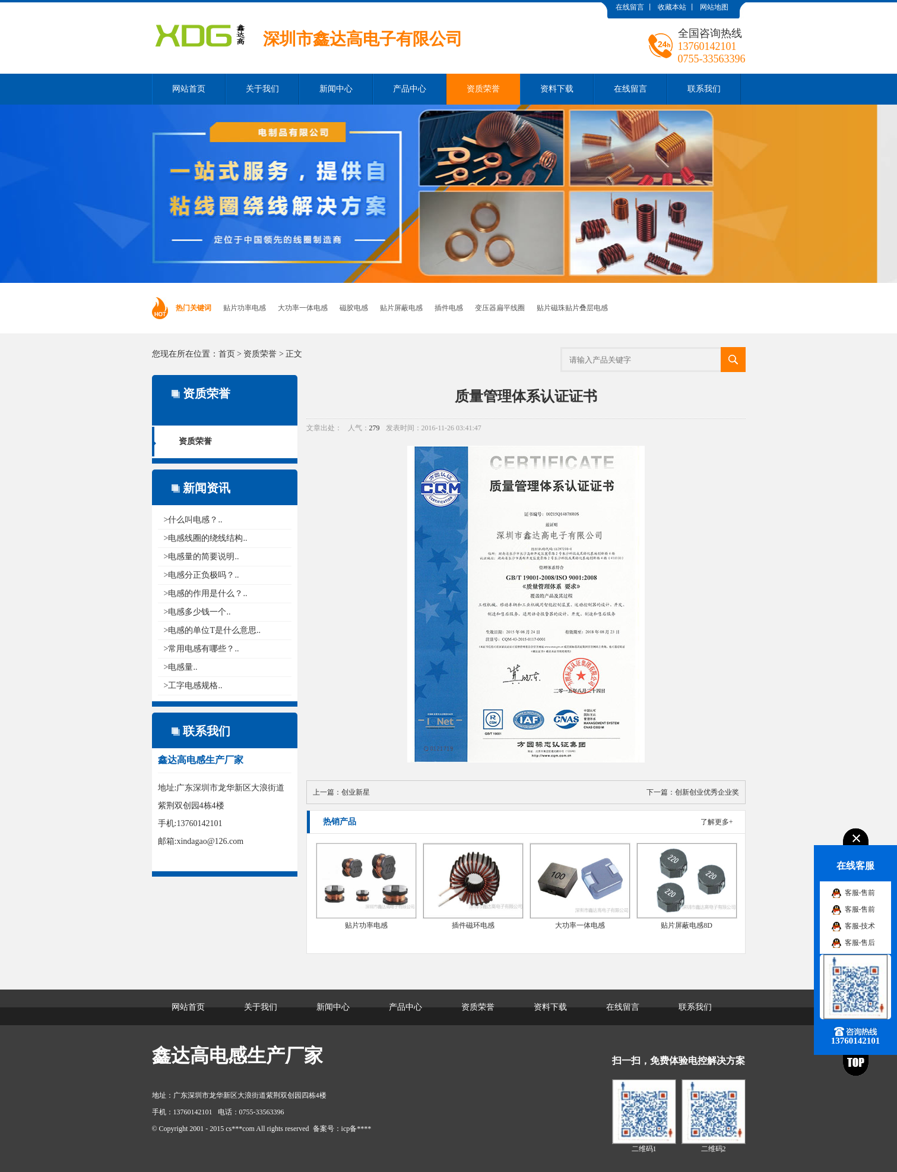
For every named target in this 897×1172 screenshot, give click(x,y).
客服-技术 (860, 926)
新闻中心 (336, 88)
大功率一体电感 (303, 308)
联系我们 (704, 88)
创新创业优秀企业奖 (707, 792)
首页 (226, 353)
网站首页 (188, 88)
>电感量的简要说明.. (201, 556)
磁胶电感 (354, 308)
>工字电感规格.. (193, 685)
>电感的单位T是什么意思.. (212, 630)
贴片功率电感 (244, 308)
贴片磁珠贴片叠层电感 (572, 308)
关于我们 (262, 88)
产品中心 (409, 88)
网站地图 (714, 7)
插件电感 (449, 308)
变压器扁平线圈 (500, 308)
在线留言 (630, 7)
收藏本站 (672, 7)
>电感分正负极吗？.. (201, 575)
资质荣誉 (483, 88)
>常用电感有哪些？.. (201, 648)
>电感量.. (181, 667)
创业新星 (355, 792)
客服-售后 (860, 942)
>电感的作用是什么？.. (206, 593)
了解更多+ (717, 822)
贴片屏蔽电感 (401, 308)
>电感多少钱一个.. (197, 611)
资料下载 (556, 88)
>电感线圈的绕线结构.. (206, 538)
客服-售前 (860, 893)
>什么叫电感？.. (193, 519)
